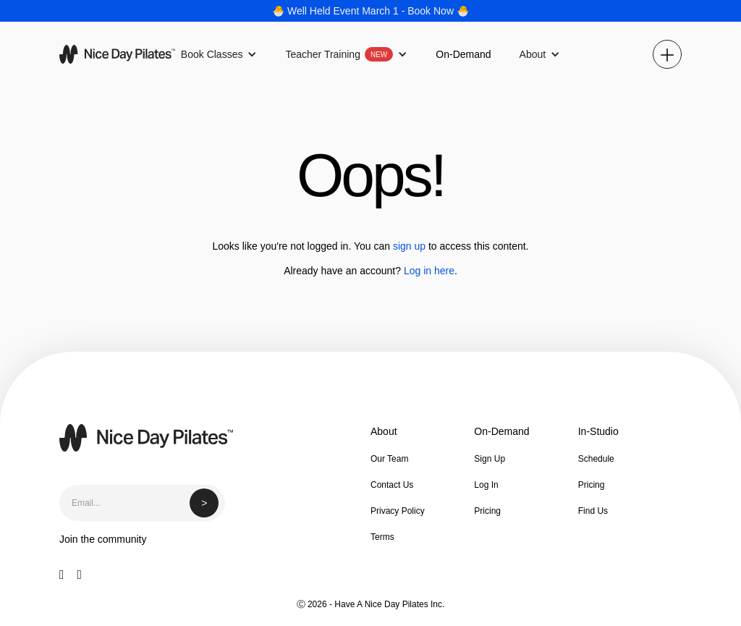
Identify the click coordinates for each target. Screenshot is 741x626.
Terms (382, 537)
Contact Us (391, 485)
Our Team (389, 459)
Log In (486, 485)
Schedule (596, 459)
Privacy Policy (397, 511)
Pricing (487, 511)
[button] (219, 54)
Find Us (593, 511)
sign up (409, 246)
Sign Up (489, 459)
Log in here (429, 270)
